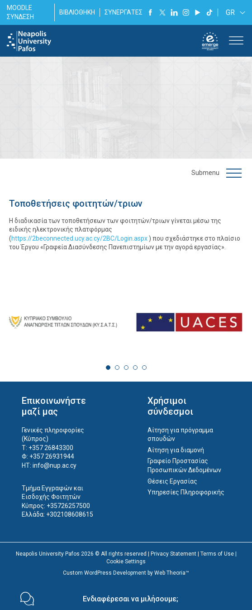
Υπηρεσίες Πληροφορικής (185, 492)
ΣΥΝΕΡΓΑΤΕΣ (124, 12)
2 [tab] (117, 367)
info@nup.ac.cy (54, 465)
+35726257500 (68, 505)
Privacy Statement (173, 554)
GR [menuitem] (230, 12)
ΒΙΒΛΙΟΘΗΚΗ (77, 12)
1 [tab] (108, 367)
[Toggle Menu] (236, 41)
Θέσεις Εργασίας (172, 481)
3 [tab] (126, 367)
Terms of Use (217, 554)
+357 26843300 (51, 447)
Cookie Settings (126, 561)
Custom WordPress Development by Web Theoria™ (126, 573)
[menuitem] (234, 12)
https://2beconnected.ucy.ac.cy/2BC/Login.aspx (79, 238)
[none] (234, 12)
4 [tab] (135, 367)
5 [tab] (144, 367)
